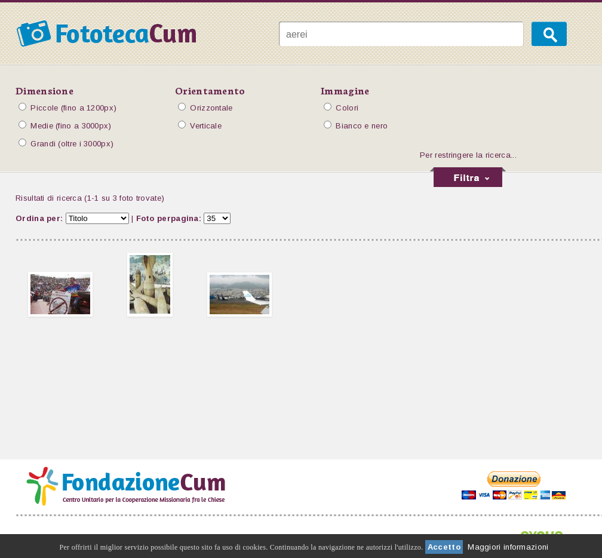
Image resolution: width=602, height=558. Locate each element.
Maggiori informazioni (508, 546)
